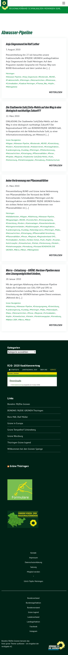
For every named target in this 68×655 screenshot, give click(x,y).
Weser (24, 246)
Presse (51, 149)
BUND (52, 73)
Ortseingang (27, 149)
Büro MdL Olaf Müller (17, 413)
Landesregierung (13, 146)
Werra (17, 246)
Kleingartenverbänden (15, 223)
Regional (18, 153)
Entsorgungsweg (46, 216)
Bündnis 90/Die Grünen (22, 5)
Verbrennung (12, 156)
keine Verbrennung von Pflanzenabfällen (27, 176)
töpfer (51, 79)
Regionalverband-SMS (46, 233)
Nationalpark (52, 306)
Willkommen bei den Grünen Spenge (25, 445)
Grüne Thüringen (19, 462)
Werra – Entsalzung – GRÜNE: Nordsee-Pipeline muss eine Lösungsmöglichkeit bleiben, (33, 268)
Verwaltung (40, 156)
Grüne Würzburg (15, 432)
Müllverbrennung (48, 146)
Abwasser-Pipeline (14, 73)
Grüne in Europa (15, 419)
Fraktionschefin (13, 76)
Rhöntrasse (51, 76)
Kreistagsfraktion (51, 143)
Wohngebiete (12, 83)
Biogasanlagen (12, 216)
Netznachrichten (38, 76)
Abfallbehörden (13, 213)
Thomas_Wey (42, 79)
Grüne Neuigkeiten (13, 136)
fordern (10, 143)
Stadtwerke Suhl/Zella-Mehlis (35, 153)
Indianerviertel (37, 143)
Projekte (10, 153)
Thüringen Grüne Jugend (19, 438)
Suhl (51, 153)
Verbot (35, 239)
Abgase (10, 139)
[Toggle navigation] (64, 17)
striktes (23, 236)
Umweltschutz (25, 239)
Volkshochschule (53, 156)
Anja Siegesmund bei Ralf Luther (22, 40)
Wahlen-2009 (12, 316)
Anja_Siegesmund (30, 73)
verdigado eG (6, 642)
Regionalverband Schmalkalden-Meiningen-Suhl (35, 8)
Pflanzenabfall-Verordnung (44, 229)
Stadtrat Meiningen (27, 79)
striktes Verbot (33, 236)
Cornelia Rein (32, 216)
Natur (9, 309)
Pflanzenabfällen (40, 149)
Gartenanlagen (32, 219)
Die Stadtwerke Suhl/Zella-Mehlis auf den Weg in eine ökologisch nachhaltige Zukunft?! (33, 105)
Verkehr (56, 239)
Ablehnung (33, 213)
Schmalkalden (12, 79)
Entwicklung (53, 139)
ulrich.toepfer (12, 239)
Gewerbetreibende (22, 143)
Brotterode (43, 73)
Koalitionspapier (32, 223)
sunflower (20, 640)
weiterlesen (55, 88)
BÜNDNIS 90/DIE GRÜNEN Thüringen (25, 406)
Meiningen (10, 70)
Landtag (25, 146)
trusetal (57, 236)
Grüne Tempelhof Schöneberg (21, 425)
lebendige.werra (37, 226)
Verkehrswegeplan (26, 156)
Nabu (58, 226)
